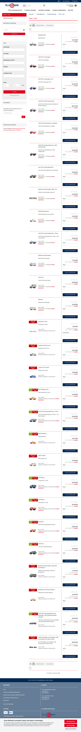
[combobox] (40, 25)
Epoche (5, 66)
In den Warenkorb (70, 52)
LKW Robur (41, 477)
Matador (40, 299)
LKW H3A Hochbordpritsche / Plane (48, 233)
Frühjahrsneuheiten (15, 10)
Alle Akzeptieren (71, 721)
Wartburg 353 (42, 35)
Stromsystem (7, 73)
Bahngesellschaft (9, 60)
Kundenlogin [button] (66, 1)
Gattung (6, 53)
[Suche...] (24, 5)
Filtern (14, 92)
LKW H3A (41, 277)
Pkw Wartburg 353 (43, 389)
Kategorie (6, 47)
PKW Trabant (42, 455)
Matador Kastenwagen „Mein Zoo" (47, 189)
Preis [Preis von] (4, 82)
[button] (59, 1)
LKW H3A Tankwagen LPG (45, 79)
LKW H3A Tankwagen (44, 57)
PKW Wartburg (42, 433)
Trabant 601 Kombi (43, 367)
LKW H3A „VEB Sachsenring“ (46, 101)
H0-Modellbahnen (44, 10)
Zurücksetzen (14, 95)
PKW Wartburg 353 (43, 211)
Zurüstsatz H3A (42, 321)
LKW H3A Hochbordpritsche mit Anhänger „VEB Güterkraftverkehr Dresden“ (47, 615)
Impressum (6, 700)
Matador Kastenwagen (44, 255)
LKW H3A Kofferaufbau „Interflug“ (47, 123)
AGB (4, 689)
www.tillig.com (45, 699)
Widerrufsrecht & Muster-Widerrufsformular (14, 695)
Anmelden (14, 33)
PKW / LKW (6, 14)
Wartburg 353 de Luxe (44, 345)
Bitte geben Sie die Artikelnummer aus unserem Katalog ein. (12, 109)
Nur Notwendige (71, 725)
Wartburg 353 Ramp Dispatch (46, 589)
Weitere (70, 10)
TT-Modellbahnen (30, 10)
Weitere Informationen (70, 728)
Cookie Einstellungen (8, 704)
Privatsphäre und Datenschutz (10, 697)
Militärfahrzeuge (8, 18)
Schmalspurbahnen (59, 10)
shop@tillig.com (46, 697)
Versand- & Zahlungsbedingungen (11, 692)
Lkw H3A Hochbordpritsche (45, 167)
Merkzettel (75, 1)
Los (23, 116)
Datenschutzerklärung (44, 725)
